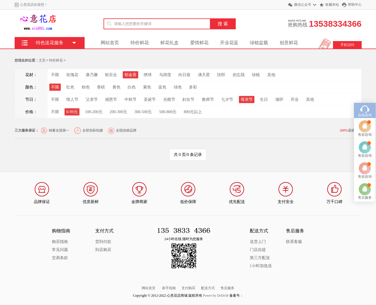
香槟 (101, 87)
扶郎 (221, 75)
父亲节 (92, 99)
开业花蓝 (229, 42)
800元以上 (193, 112)
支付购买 (188, 288)
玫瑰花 (72, 75)
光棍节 (169, 99)
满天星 (204, 75)
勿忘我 (239, 75)
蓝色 (162, 87)
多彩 (193, 87)
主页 (42, 60)
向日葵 (184, 75)
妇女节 (188, 99)
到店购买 (103, 250)
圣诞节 (150, 99)
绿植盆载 (259, 42)
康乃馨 (92, 75)
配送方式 (208, 288)
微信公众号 (302, 5)
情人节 (72, 99)
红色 (70, 87)
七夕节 (227, 99)
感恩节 (111, 99)
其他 (271, 75)
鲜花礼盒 (169, 42)
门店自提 (258, 250)
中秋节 (130, 99)
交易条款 (60, 258)
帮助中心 (355, 5)
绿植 (256, 75)
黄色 (116, 87)
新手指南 (169, 288)
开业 (295, 99)
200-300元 (118, 112)
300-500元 (143, 112)
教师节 (208, 99)
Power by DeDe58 (216, 296)
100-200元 (93, 112)
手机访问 (347, 45)
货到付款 (103, 242)
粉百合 (111, 75)
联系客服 (294, 242)
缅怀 (279, 99)
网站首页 (110, 42)
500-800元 (168, 112)
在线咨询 (365, 107)
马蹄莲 (165, 75)
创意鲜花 (289, 42)
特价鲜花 (139, 42)
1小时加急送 (261, 266)
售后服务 (227, 288)
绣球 (148, 75)
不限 (55, 75)
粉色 (86, 87)
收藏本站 (332, 5)
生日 (264, 99)
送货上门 (258, 242)
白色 (132, 87)
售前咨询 (365, 127)
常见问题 (60, 250)
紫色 (147, 87)
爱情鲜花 (199, 42)
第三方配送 (260, 258)
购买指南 (60, 242)
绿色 (178, 87)
